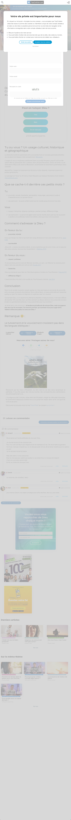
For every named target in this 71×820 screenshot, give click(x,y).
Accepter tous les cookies (42, 42)
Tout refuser (35, 46)
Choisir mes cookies (26, 42)
